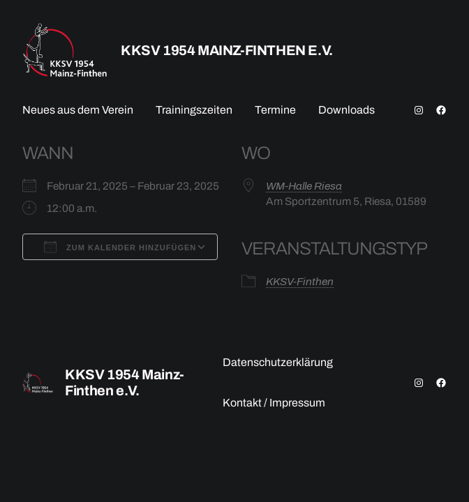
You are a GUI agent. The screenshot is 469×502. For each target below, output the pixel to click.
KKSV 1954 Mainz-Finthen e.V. (227, 50)
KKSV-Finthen (300, 281)
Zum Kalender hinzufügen (120, 247)
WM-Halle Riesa (304, 186)
